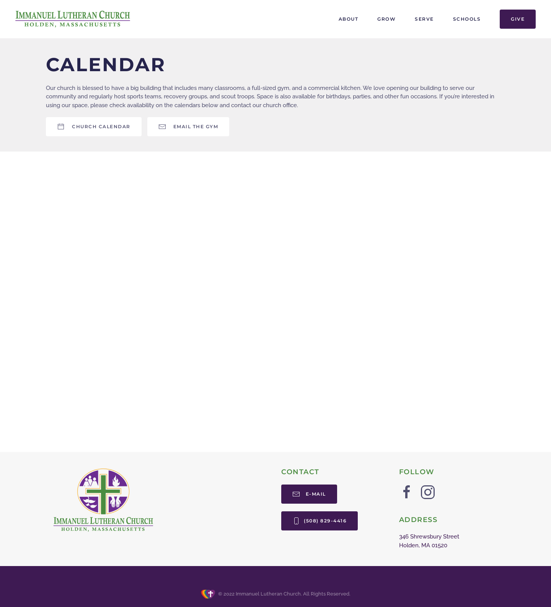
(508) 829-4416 (319, 521)
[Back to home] (72, 19)
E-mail (309, 494)
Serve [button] (424, 19)
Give (518, 19)
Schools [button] (467, 19)
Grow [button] (386, 19)
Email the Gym (188, 127)
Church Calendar (93, 127)
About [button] (349, 19)
